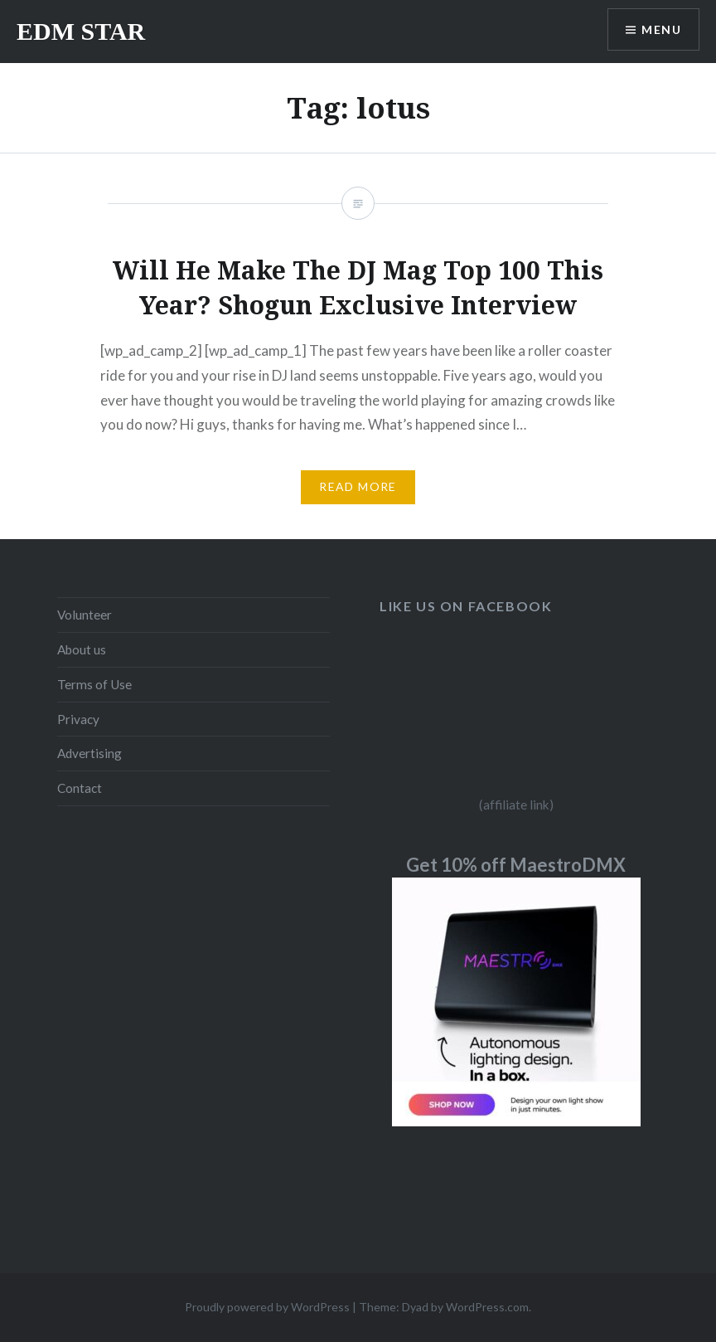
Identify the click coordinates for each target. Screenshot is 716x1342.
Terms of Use (94, 684)
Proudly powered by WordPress (267, 1307)
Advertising (89, 753)
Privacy (78, 719)
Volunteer (84, 614)
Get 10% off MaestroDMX (516, 864)
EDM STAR (81, 31)
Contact (79, 787)
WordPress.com (487, 1307)
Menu (661, 29)
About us (81, 649)
